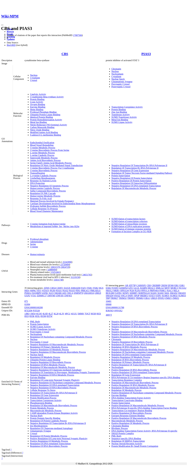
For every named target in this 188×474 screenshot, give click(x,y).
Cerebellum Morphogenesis (42, 178)
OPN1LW (124, 290)
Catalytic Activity (38, 94)
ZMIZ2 (175, 298)
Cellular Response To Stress (42, 390)
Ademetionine (36, 241)
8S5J (26, 316)
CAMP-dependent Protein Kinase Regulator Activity (54, 413)
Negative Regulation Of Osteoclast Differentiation (134, 183)
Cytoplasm (35, 78)
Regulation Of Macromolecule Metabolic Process (133, 188)
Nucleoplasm (117, 74)
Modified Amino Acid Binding (44, 132)
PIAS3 (146, 54)
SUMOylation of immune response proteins (131, 229)
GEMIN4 (123, 288)
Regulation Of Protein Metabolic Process (48, 436)
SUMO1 (165, 295)
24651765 (86, 274)
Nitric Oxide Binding (39, 130)
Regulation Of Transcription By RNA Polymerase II (134, 168)
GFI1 (130, 288)
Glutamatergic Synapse (121, 81)
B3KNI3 (110, 310)
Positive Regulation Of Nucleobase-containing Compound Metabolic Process (146, 393)
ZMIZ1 (168, 298)
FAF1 (83, 288)
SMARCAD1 (60, 293)
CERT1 (59, 288)
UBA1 (147, 298)
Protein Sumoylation (120, 175)
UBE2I (98, 293)
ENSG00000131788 (115, 307)
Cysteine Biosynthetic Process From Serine (49, 150)
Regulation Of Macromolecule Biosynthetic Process (53, 405)
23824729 (64, 267)
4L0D (45, 313)
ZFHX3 (161, 298)
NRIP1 (116, 290)
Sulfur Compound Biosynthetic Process (48, 191)
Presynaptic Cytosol (120, 84)
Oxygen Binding (37, 104)
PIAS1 (59, 290)
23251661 (55, 272)
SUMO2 (174, 295)
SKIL (166, 293)
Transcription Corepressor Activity (46, 400)
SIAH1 (153, 293)
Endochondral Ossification (42, 142)
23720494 (64, 264)
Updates (11, 39)
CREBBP (156, 285)
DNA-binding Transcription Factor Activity (131, 398)
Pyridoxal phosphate (39, 239)
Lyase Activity (36, 102)
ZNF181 (60, 295)
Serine (33, 244)
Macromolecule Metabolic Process (45, 410)
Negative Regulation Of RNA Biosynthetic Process (53, 387)
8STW (50, 316)
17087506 (77, 35)
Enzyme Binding (37, 107)
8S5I (99, 313)
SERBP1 (134, 293)
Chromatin (116, 69)
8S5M (43, 316)
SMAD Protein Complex (122, 433)
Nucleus (33, 75)
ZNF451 (68, 295)
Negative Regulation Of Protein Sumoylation (131, 178)
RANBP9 (36, 293)
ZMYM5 (51, 295)
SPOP (136, 295)
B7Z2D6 (28, 310)
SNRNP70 (78, 293)
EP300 (171, 285)
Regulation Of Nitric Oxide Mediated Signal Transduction (56, 165)
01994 (27, 304)
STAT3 (151, 295)
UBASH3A (89, 293)
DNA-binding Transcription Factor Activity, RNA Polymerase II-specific (144, 431)
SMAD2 (174, 293)
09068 (108, 304)
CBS (64, 54)
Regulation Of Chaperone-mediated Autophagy (51, 428)
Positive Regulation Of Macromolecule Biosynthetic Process (138, 418)
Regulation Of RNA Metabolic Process (47, 365)
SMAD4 (109, 295)
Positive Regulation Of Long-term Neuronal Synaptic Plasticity (58, 438)
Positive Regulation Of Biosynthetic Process (131, 413)
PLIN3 (138, 290)
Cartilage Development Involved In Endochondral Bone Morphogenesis (62, 203)
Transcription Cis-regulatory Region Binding (131, 410)
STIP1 (158, 295)
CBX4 (53, 288)
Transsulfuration (37, 173)
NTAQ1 (45, 290)
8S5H (93, 313)
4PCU (67, 313)
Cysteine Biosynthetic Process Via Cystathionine (52, 168)
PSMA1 (28, 293)
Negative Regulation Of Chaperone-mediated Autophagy (55, 370)
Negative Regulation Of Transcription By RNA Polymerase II (139, 165)
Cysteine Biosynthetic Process (43, 170)
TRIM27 (114, 298)
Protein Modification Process (43, 398)
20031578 (55, 267)
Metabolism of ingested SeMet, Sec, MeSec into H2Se (54, 226)
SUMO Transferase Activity (124, 117)
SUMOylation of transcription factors (128, 219)
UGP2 (27, 295)
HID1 (27, 290)
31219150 (75, 277)
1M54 (32, 313)
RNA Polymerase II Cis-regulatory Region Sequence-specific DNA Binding (145, 377)
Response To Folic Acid (41, 198)
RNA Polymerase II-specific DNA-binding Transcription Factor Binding (144, 408)
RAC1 (170, 290)
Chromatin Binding (120, 426)
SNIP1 (130, 295)
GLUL (136, 288)
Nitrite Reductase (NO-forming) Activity (48, 125)
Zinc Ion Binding (119, 112)
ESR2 (108, 288)
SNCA (70, 293)
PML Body (35, 321)
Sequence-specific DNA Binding (126, 438)
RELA (176, 290)
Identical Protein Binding (41, 117)
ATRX (47, 288)
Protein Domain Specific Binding (45, 418)
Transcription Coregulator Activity (127, 107)
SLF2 (51, 293)
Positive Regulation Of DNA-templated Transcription (135, 372)
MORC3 (174, 288)
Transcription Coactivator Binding (127, 400)
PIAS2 (65, 290)
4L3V (61, 313)
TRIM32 (123, 298)
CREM (164, 285)
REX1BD (110, 293)
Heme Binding (36, 109)
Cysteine (34, 247)
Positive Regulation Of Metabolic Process (49, 441)
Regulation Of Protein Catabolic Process (48, 420)
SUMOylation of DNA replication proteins (130, 226)
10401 (108, 301)
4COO (39, 313)
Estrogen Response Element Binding (128, 415)
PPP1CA (145, 290)
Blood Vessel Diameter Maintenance (46, 211)
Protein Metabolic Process (42, 408)
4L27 (50, 313)
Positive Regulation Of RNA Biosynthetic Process (134, 370)
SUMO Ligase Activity (121, 122)
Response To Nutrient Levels (43, 180)
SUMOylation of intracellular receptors (129, 224)
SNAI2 (117, 295)
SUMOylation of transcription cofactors (129, 221)
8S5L (37, 316)
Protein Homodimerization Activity (46, 119)
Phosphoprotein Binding (41, 403)
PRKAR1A (95, 290)
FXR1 (89, 288)
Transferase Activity (120, 114)
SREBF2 (144, 295)
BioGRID (11, 45)
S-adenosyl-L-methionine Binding (45, 135)
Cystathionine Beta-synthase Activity (47, 97)
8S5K (31, 316)
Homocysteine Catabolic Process (45, 188)
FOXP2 (115, 288)
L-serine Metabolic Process (42, 153)
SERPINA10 (144, 293)
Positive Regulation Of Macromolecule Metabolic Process (137, 405)
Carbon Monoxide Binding (42, 127)
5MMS (81, 313)
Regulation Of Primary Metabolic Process (49, 347)
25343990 (67, 262)
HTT (39, 290)
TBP (108, 298)
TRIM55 (131, 298)
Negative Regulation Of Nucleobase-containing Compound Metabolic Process (65, 382)
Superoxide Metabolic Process (44, 158)
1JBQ (27, 313)
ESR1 (182, 285)
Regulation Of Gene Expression (44, 395)
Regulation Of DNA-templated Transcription (50, 443)
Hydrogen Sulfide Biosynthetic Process (48, 206)
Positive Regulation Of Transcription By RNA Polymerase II (138, 365)
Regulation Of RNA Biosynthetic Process (49, 446)
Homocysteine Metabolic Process (45, 196)
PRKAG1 (85, 290)
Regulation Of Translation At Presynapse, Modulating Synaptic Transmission (65, 372)
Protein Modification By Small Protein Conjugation (134, 446)
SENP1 (125, 293)
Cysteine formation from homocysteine (48, 224)
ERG (176, 285)
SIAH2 (160, 293)
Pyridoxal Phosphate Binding (43, 112)
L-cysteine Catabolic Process (43, 175)
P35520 (36, 310)
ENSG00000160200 (33, 307)
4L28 (56, 313)
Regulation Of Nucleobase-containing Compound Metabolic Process (61, 337)
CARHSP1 (141, 285)
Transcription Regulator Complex (126, 380)
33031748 (58, 280)
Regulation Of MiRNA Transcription (128, 441)
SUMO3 (182, 295)
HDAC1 (151, 288)
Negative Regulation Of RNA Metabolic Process (52, 375)
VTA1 (33, 295)
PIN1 (78, 290)
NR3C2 (109, 290)
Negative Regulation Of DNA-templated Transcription (136, 186)
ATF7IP (132, 285)
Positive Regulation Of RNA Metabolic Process (133, 385)
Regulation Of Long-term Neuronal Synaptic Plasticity (55, 380)
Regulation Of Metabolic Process (45, 357)
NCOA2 (182, 288)
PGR (132, 290)
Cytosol (33, 80)
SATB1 (45, 293)
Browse (10, 31)
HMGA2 (160, 288)
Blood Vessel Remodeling (42, 145)
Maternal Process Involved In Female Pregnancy (52, 201)
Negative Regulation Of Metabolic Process (49, 349)
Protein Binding (37, 99)
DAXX (67, 288)
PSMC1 (163, 290)
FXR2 (95, 288)
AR (126, 285)
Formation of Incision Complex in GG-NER (131, 231)
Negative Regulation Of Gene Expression (130, 170)
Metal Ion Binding (38, 122)
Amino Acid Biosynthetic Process (45, 160)
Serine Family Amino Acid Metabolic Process (51, 163)
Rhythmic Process (119, 428)
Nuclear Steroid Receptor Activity (126, 443)
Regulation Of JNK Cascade (43, 193)
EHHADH (76, 288)
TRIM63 (140, 298)
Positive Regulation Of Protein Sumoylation (131, 180)
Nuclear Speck (118, 79)
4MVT (109, 315)
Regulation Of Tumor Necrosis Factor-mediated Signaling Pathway (141, 173)
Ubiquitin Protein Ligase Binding (45, 114)
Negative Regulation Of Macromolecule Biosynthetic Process (58, 352)
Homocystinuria (37, 254)
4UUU (74, 313)
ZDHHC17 (42, 295)
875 (26, 301)
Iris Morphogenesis (39, 426)
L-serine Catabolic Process (42, 155)
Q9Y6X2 (118, 310)
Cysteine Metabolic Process (42, 147)
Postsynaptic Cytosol (121, 86)
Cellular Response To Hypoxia (44, 208)
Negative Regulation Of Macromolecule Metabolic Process (57, 344)
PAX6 (52, 290)
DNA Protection (37, 183)
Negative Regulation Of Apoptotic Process (49, 186)
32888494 (51, 269)
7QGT (87, 313)
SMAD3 (182, 293)
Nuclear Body (36, 415)
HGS (101, 288)
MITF (167, 288)
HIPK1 (33, 290)
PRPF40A (154, 290)
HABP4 (143, 288)
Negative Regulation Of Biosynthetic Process (50, 362)
